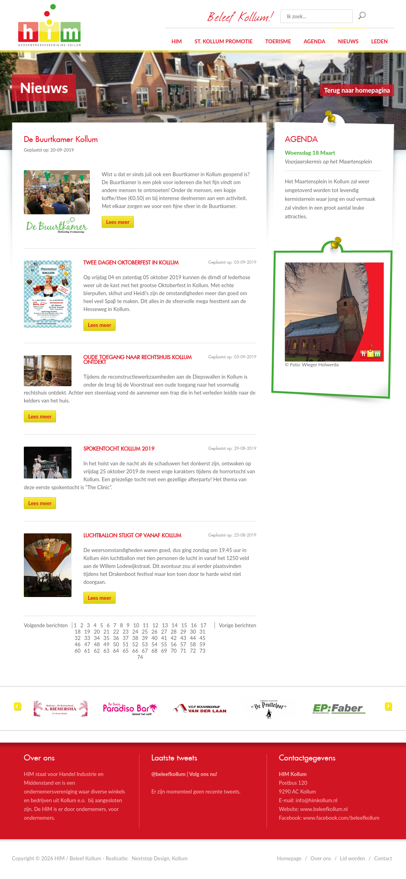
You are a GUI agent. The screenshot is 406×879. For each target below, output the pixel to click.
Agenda (314, 41)
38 (135, 638)
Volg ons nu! (203, 774)
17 (203, 625)
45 (202, 638)
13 (165, 625)
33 (87, 638)
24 (135, 631)
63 (106, 651)
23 (126, 631)
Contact (383, 858)
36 (116, 638)
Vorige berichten (237, 625)
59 (202, 644)
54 (154, 644)
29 (183, 631)
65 (126, 651)
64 (116, 651)
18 (78, 631)
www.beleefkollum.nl (324, 809)
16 (194, 625)
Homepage (289, 858)
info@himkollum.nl (316, 800)
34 (97, 638)
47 (87, 644)
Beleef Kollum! (240, 16)
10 (136, 625)
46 (78, 644)
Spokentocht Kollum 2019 (119, 449)
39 (145, 638)
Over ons (321, 858)
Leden (379, 41)
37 (126, 638)
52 (135, 644)
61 (87, 651)
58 (193, 644)
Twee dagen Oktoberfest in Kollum (130, 263)
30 (193, 631)
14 (175, 625)
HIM (49, 25)
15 (184, 625)
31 (202, 631)
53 (145, 644)
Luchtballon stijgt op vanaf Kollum (132, 535)
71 (183, 651)
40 (154, 638)
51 (126, 644)
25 (145, 631)
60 (78, 651)
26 (154, 631)
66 (135, 651)
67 (145, 651)
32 (78, 638)
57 (183, 644)
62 (97, 651)
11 (146, 625)
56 (174, 644)
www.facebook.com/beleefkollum (341, 818)
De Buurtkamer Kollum (61, 139)
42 (174, 638)
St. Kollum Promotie (224, 41)
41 (164, 638)
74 (140, 657)
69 (164, 651)
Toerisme (278, 41)
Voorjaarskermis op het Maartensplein (328, 161)
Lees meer (118, 222)
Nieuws (348, 41)
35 (106, 638)
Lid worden (352, 858)
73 (202, 651)
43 (183, 638)
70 (174, 651)
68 (154, 651)
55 (164, 644)
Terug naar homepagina (357, 90)
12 (156, 625)
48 (97, 644)
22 (116, 631)
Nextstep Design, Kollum (160, 858)
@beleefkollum (168, 774)
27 (164, 631)
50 (116, 644)
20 (97, 631)
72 (193, 651)
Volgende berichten (46, 625)
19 (87, 631)
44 (193, 638)
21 (106, 631)
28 (174, 631)
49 (106, 644)
